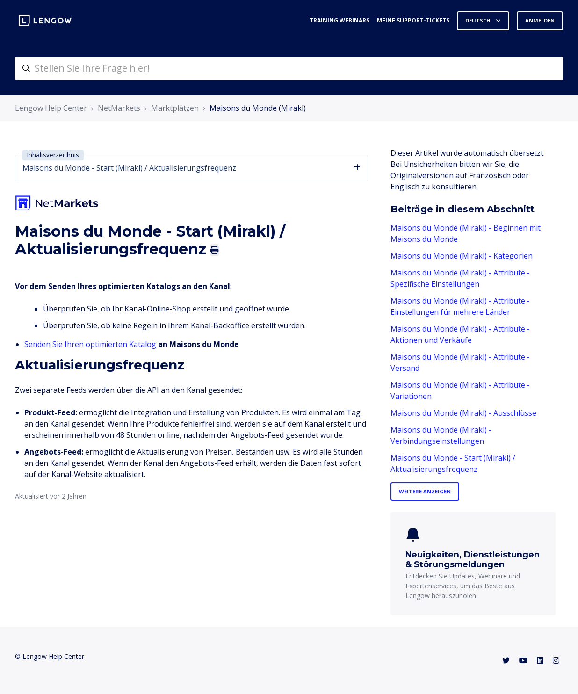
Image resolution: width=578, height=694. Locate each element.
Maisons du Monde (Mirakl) (258, 108)
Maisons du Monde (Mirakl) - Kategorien (461, 256)
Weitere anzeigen (425, 491)
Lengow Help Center (51, 108)
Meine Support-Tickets (413, 20)
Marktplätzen (175, 108)
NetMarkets (119, 108)
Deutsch (478, 20)
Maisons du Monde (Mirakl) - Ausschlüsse (463, 413)
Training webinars (339, 20)
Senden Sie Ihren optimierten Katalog (90, 344)
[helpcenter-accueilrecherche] (289, 68)
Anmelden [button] (540, 20)
